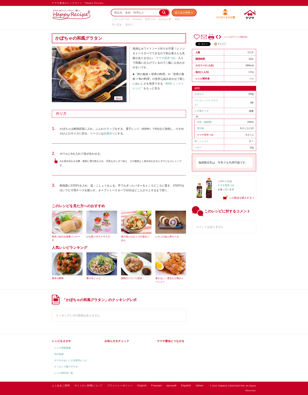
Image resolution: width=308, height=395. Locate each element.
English (142, 385)
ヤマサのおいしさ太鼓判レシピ (70, 360)
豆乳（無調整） (205, 122)
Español (186, 385)
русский (171, 385)
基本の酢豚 (58, 278)
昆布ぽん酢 (165, 19)
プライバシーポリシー (120, 385)
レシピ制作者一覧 (63, 373)
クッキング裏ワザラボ (66, 366)
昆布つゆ (150, 19)
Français (156, 385)
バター (198, 147)
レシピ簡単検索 (62, 347)
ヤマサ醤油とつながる (170, 341)
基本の (129, 24)
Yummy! (137, 19)
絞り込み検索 (182, 12)
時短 (177, 19)
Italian (200, 385)
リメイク (188, 19)
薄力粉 (200, 128)
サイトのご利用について (88, 385)
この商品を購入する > (241, 197)
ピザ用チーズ (201, 111)
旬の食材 (59, 354)
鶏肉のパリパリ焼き (131, 278)
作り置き (117, 24)
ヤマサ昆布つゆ (205, 134)
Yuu (251, 78)
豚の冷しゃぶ (93, 278)
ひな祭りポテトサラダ (98, 236)
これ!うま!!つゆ (120, 19)
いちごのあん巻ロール (167, 236)
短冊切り (109, 133)
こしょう (204, 141)
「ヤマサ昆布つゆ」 (165, 58)
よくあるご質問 (61, 385)
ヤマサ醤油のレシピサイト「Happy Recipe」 (79, 3)
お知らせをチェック (116, 341)
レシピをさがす (61, 341)
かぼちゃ (199, 94)
